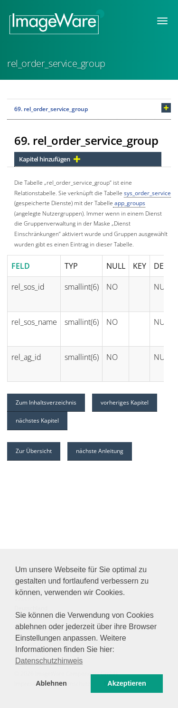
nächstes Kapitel (37, 420)
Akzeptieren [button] (126, 683)
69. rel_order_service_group (51, 109)
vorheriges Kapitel (125, 402)
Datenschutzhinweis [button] (49, 661)
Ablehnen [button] (51, 683)
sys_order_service (147, 193)
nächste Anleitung (99, 451)
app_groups (129, 203)
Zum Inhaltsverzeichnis (46, 402)
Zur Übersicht (34, 451)
